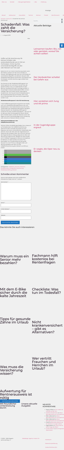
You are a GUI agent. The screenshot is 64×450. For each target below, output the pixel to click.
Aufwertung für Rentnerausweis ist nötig (16, 394)
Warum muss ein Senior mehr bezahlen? (14, 259)
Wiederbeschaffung (6, 170)
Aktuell (4, 15)
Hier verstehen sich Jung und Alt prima (46, 102)
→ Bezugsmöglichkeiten (24, 2)
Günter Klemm (50, 428)
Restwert (22, 166)
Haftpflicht (11, 166)
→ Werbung (43, 2)
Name (3, 202)
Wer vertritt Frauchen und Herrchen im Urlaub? (44, 363)
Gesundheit (22, 15)
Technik (30, 15)
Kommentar (4, 182)
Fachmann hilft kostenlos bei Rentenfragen (45, 259)
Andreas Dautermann (52, 412)
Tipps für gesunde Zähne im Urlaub (15, 320)
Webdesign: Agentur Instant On (30, 438)
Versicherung (20, 168)
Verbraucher (12, 15)
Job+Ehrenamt (55, 15)
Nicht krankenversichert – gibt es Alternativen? (47, 327)
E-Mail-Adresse (5, 209)
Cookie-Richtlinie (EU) (51, 447)
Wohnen (38, 15)
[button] (5, 151)
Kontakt (12, 2)
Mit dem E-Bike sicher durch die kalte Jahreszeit (13, 292)
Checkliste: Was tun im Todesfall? (46, 291)
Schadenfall (12, 168)
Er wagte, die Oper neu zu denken (47, 150)
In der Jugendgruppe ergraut (44, 126)
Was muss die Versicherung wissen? (11, 370)
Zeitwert (14, 170)
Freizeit (46, 15)
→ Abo (35, 2)
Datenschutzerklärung (51, 443)
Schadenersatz (5, 168)
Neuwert (17, 166)
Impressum (48, 439)
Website (3, 215)
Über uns (4, 2)
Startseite (3, 18)
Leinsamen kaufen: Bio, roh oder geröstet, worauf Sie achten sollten (47, 51)
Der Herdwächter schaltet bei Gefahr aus (47, 78)
